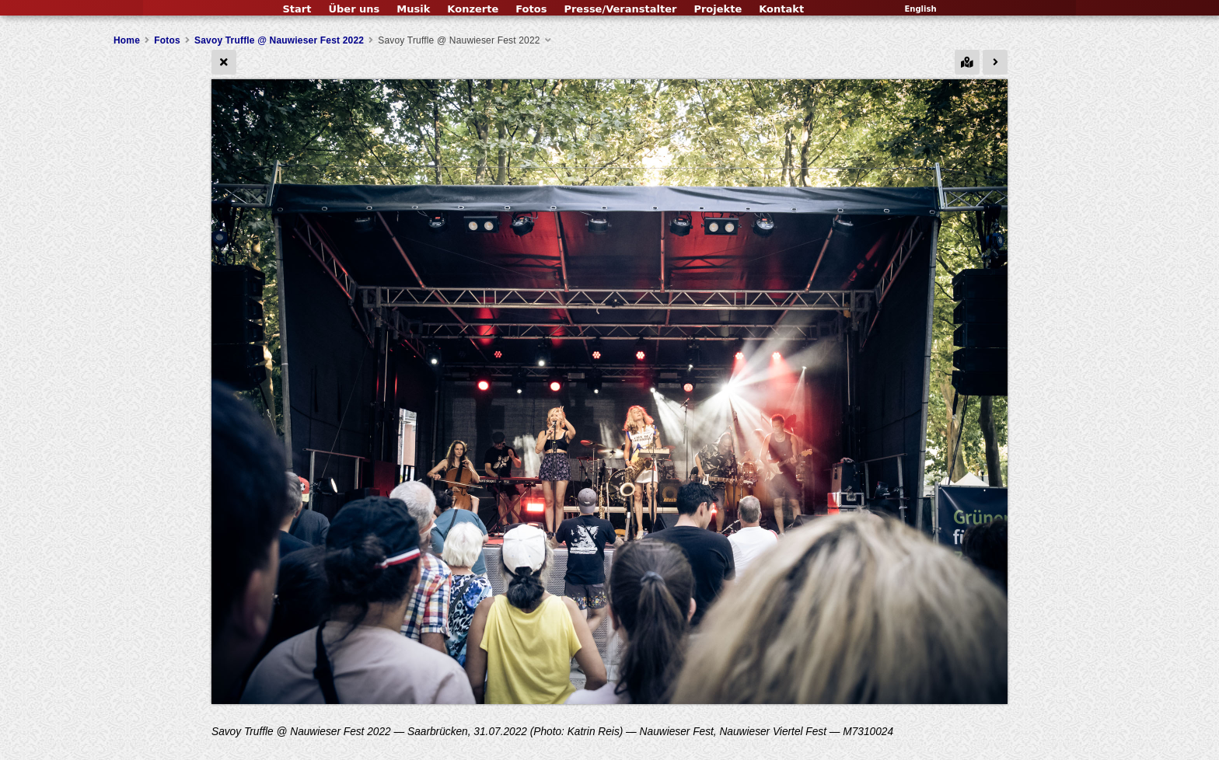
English (920, 9)
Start (296, 9)
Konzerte (472, 9)
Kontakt (781, 9)
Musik (413, 9)
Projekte (717, 9)
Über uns (353, 9)
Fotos (531, 9)
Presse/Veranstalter (620, 9)
